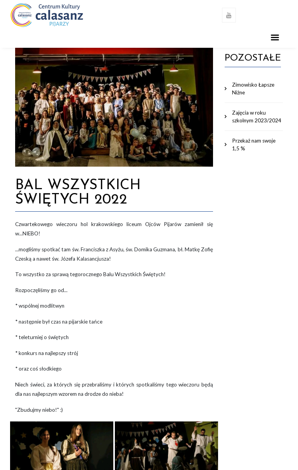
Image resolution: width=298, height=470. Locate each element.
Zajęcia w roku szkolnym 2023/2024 (256, 117)
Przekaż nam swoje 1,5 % (253, 144)
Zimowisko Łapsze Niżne (253, 89)
